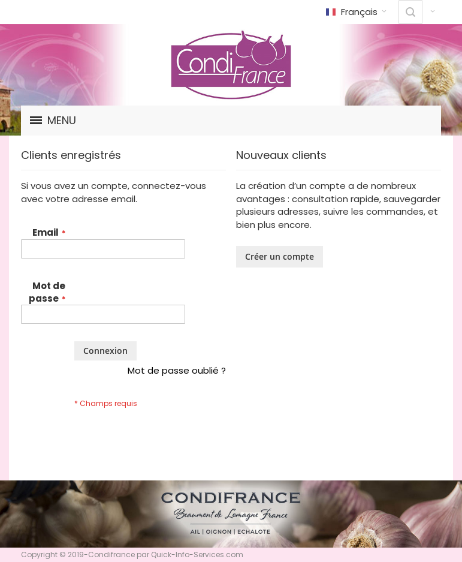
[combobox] (410, 12)
